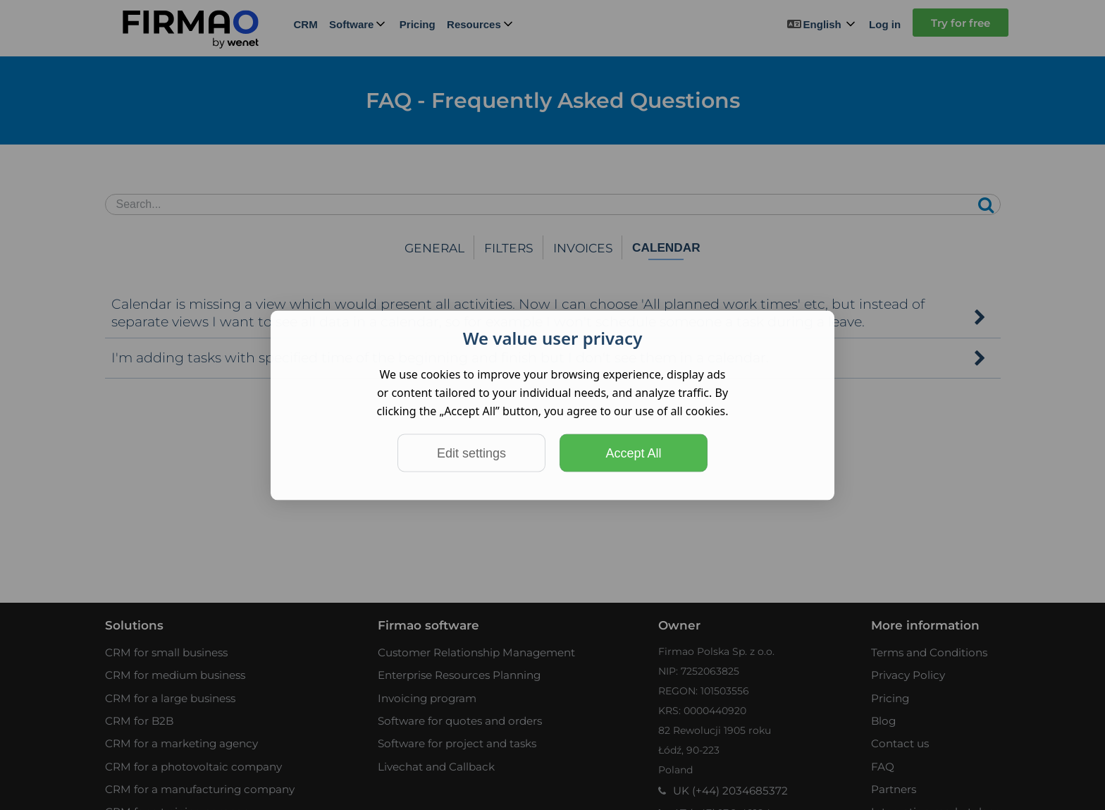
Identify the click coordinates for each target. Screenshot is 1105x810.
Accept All (633, 453)
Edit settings (471, 453)
